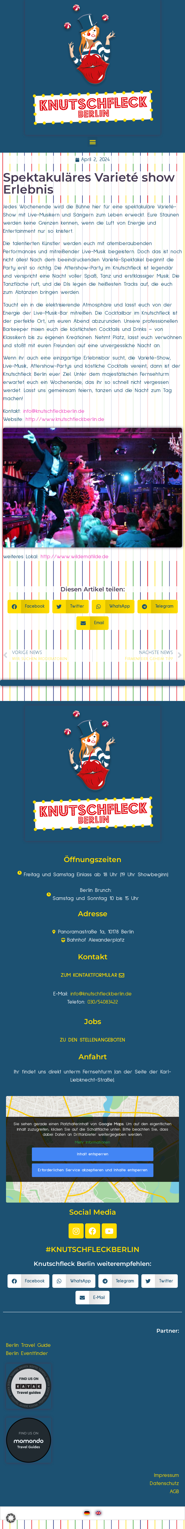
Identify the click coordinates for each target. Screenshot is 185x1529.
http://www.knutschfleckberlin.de (65, 419)
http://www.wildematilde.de (75, 556)
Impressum (166, 1475)
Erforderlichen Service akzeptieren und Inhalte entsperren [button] (92, 1170)
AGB (174, 1491)
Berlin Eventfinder (27, 1353)
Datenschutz (164, 1483)
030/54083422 (103, 1002)
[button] (92, 142)
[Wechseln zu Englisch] (98, 1513)
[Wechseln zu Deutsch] (87, 1513)
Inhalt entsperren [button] (92, 1154)
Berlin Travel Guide (28, 1345)
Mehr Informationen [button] (92, 1142)
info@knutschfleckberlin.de (54, 411)
